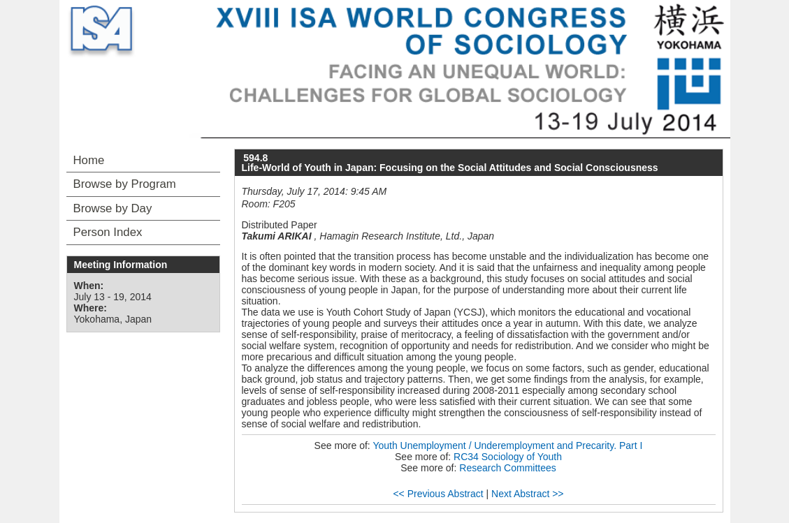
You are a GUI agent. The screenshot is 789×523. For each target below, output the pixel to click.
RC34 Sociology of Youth (508, 456)
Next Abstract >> (527, 493)
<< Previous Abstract (438, 493)
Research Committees (507, 467)
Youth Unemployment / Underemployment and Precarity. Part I (507, 445)
